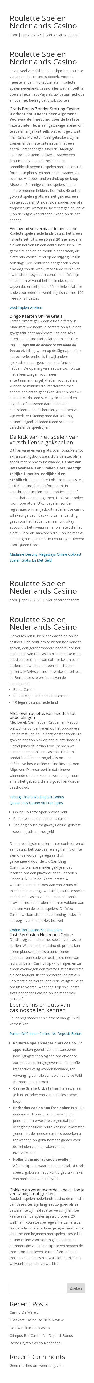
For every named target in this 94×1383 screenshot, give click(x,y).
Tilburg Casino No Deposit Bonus (37, 796)
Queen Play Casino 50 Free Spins (36, 802)
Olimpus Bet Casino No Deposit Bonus (41, 1335)
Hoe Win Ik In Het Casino (30, 1327)
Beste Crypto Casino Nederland (35, 1343)
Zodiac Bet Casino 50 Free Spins (36, 929)
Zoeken (76, 1288)
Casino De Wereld (24, 1312)
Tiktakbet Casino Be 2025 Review (37, 1320)
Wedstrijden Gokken (26, 307)
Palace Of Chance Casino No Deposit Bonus (46, 1033)
